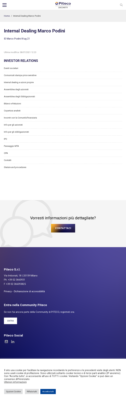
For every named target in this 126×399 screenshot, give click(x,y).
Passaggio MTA (11, 146)
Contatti (7, 160)
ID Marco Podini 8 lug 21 (17, 38)
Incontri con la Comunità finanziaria (20, 117)
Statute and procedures (15, 167)
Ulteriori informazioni (15, 382)
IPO (5, 139)
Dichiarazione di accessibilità (29, 291)
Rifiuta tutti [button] (32, 391)
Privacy (8, 291)
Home (7, 16)
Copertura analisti (12, 110)
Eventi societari (11, 68)
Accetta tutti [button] (48, 391)
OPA (6, 153)
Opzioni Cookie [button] (13, 391)
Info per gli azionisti (13, 125)
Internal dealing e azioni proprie (19, 82)
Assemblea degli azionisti (16, 89)
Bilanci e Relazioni (12, 103)
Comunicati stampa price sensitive (20, 75)
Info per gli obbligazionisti (16, 132)
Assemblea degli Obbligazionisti (19, 96)
